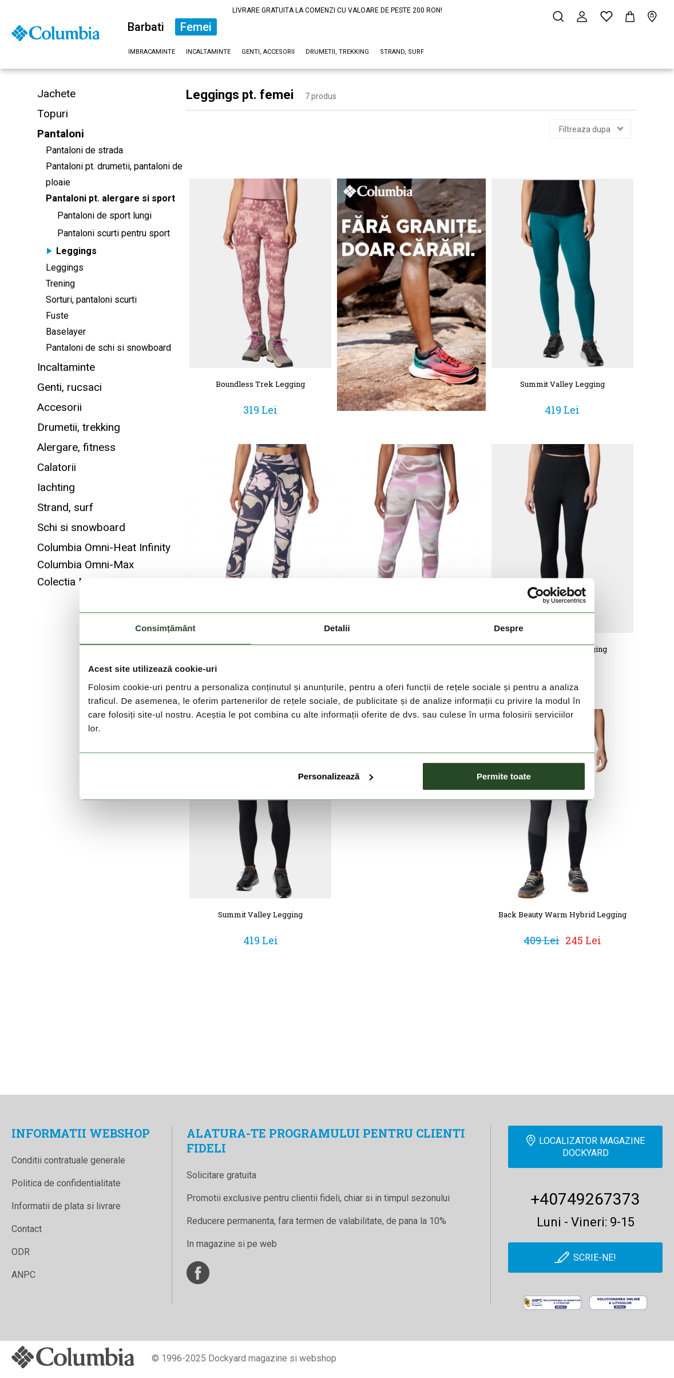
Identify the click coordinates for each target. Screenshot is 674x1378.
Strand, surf (402, 52)
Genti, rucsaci (69, 387)
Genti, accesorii (268, 52)
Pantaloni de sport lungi (104, 215)
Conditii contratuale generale (68, 1160)
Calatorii (56, 467)
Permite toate (504, 776)
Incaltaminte (208, 52)
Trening (60, 283)
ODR (20, 1251)
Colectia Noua (70, 581)
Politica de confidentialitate (66, 1183)
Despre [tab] (508, 628)
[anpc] (552, 1303)
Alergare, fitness (76, 447)
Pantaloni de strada (84, 150)
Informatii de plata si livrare (66, 1206)
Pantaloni (60, 133)
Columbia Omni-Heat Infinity (104, 547)
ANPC (23, 1274)
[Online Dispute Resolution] (618, 1303)
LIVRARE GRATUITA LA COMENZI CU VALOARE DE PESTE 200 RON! (337, 10)
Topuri (52, 113)
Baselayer (66, 331)
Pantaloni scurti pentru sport (113, 233)
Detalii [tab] (337, 628)
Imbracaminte (151, 52)
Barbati (146, 27)
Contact (26, 1228)
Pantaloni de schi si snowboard (108, 347)
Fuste (57, 315)
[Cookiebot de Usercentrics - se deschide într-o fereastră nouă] (536, 595)
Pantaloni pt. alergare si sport (110, 198)
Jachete (56, 93)
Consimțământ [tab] (165, 628)
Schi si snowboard (81, 527)
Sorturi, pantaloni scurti (91, 299)
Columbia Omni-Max (85, 564)
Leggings (76, 250)
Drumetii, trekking (337, 52)
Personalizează (336, 776)
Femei (196, 27)
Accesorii (59, 407)
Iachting (56, 487)
